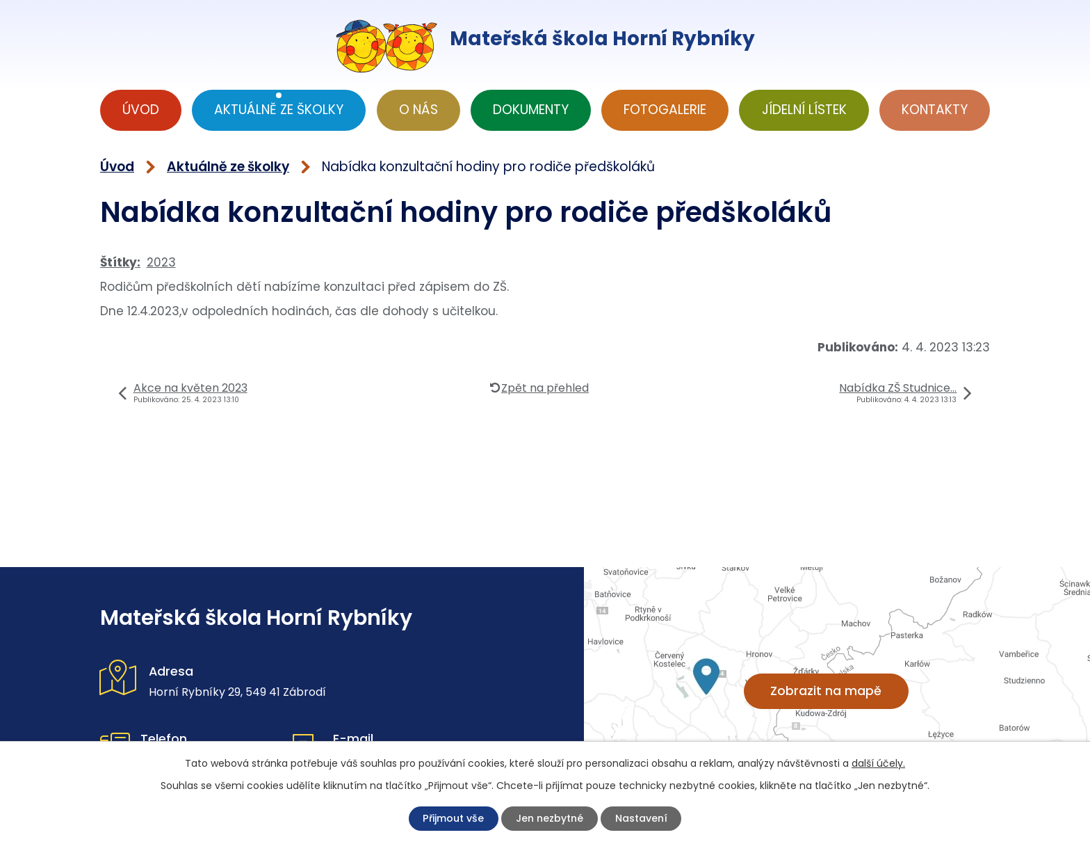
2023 (161, 262)
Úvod (140, 109)
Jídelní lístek (804, 109)
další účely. (878, 762)
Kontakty (935, 109)
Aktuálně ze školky (278, 109)
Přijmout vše (448, 818)
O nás (418, 109)
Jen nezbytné (551, 818)
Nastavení (648, 818)
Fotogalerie (665, 109)
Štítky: (120, 262)
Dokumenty (531, 109)
